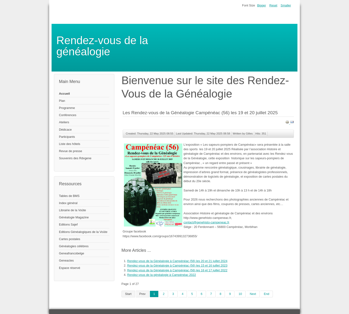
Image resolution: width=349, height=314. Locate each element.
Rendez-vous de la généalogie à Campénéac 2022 (161, 275)
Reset (273, 5)
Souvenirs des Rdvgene (75, 158)
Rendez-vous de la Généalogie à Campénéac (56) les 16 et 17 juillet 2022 (177, 270)
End (266, 294)
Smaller (286, 5)
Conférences (67, 115)
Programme (67, 108)
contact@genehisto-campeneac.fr (206, 222)
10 (240, 294)
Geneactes (66, 260)
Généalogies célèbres (74, 246)
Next (253, 294)
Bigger (261, 5)
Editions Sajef (68, 224)
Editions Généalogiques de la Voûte (83, 232)
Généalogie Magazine (74, 217)
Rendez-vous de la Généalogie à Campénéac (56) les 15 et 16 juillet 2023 (177, 265)
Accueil (64, 93)
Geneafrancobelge (71, 253)
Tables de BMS (69, 196)
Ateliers (64, 122)
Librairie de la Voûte (72, 210)
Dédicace (65, 129)
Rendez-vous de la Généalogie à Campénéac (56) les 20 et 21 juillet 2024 (177, 261)
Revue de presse (70, 151)
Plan (62, 101)
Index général (68, 203)
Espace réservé (69, 268)
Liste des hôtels (69, 144)
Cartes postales (69, 239)
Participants (67, 137)
